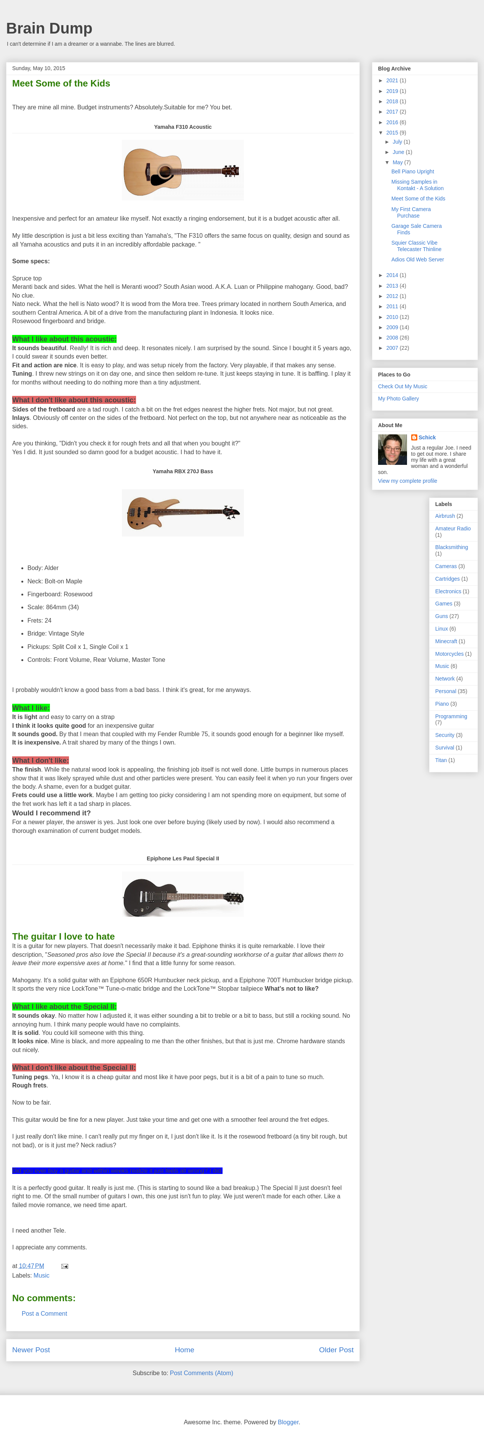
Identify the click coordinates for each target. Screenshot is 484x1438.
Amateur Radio (453, 528)
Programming (451, 716)
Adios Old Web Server (417, 259)
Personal (445, 691)
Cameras (446, 566)
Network (445, 679)
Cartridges (447, 579)
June (399, 152)
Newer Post (31, 1350)
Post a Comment (44, 1313)
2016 (393, 122)
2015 (393, 133)
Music (42, 1275)
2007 (393, 348)
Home (184, 1350)
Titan (441, 760)
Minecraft (446, 641)
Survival (444, 748)
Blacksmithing (451, 547)
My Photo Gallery (398, 399)
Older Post (336, 1350)
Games (443, 604)
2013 (393, 286)
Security (445, 735)
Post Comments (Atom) (201, 1373)
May (398, 162)
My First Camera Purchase (411, 212)
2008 (393, 338)
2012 (393, 296)
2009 (393, 327)
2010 (393, 317)
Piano (442, 704)
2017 (393, 112)
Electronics (448, 591)
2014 (393, 275)
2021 (393, 80)
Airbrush (445, 516)
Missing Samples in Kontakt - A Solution (417, 185)
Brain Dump (49, 28)
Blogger (288, 1422)
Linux (441, 629)
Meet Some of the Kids (418, 198)
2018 (393, 101)
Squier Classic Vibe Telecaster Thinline (416, 246)
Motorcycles (449, 654)
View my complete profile (407, 481)
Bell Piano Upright (412, 171)
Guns (441, 616)
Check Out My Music (402, 386)
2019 (393, 91)
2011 (393, 306)
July (398, 142)
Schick (427, 437)
